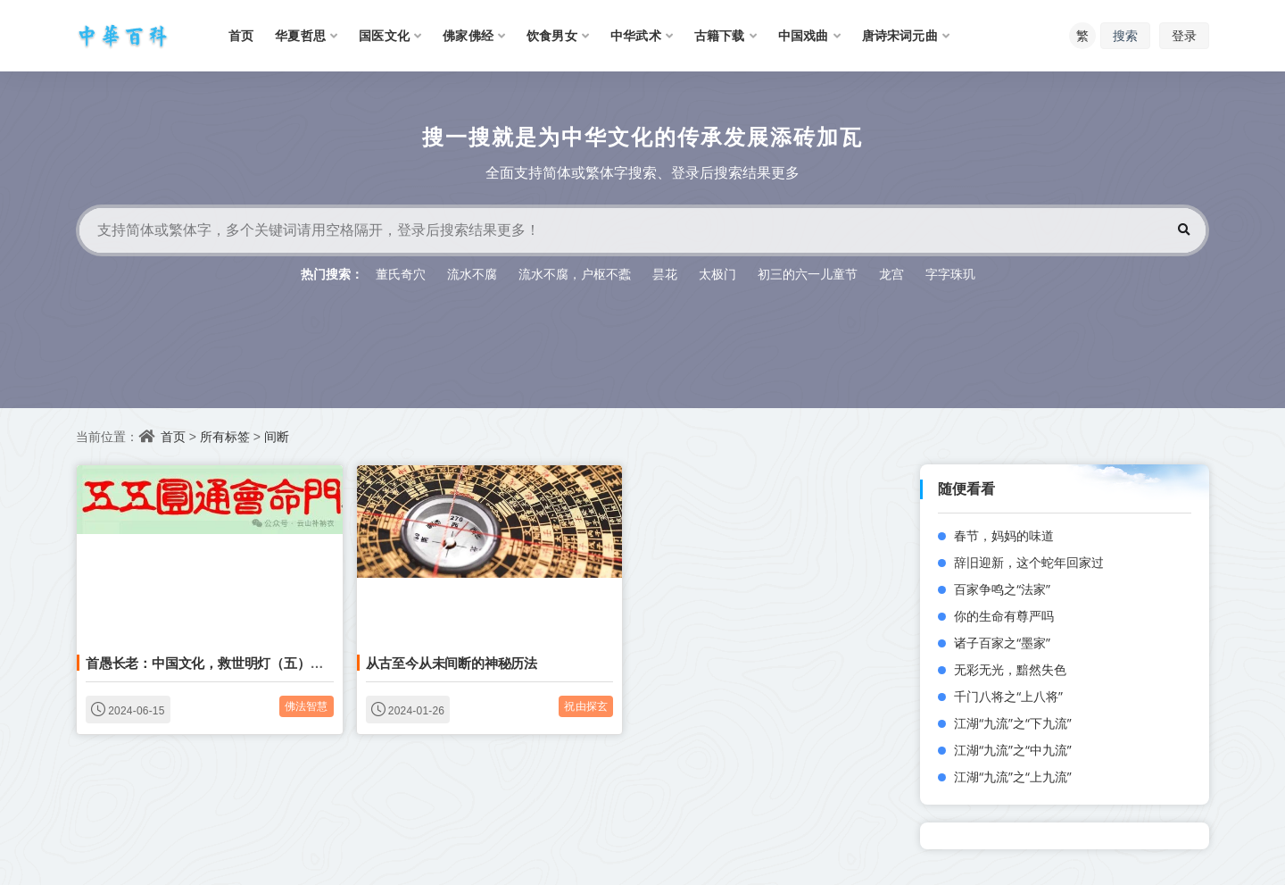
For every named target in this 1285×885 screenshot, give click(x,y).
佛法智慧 (306, 706)
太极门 (717, 273)
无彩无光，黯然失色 (1010, 669)
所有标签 (225, 436)
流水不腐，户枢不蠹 (574, 273)
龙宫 (891, 273)
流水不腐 (472, 273)
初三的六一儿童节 (808, 273)
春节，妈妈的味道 (1004, 535)
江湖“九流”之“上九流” (1013, 776)
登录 (1184, 35)
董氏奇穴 (401, 273)
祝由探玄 (586, 706)
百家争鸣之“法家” (1002, 588)
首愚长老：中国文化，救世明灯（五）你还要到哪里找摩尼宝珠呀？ (284, 663)
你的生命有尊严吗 (1004, 615)
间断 (276, 436)
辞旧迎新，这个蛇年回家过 (1029, 562)
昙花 (664, 273)
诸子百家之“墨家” (1002, 642)
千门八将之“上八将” (1008, 696)
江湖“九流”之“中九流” (1013, 749)
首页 (173, 436)
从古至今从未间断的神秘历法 (451, 663)
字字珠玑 (950, 273)
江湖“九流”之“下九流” (1013, 722)
